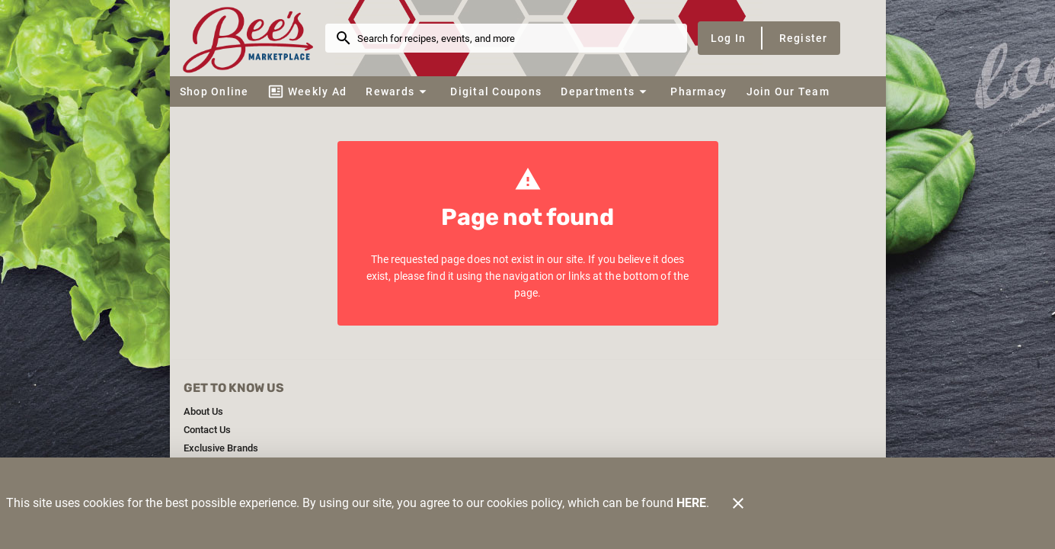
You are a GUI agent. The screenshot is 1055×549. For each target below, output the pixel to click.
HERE (691, 503)
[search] (517, 38)
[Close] (738, 503)
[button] (398, 91)
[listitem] (203, 412)
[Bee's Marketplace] (252, 38)
